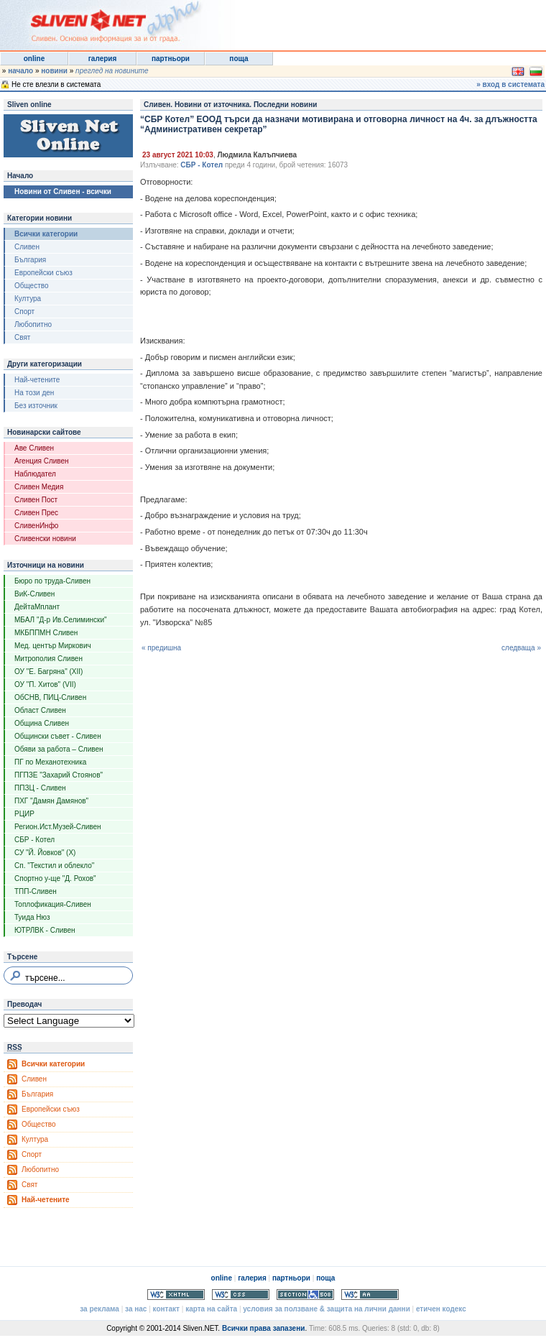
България (30, 260)
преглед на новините (112, 71)
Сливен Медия (38, 487)
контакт (166, 1309)
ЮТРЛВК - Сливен (44, 930)
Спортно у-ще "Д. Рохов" (55, 878)
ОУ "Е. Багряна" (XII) (48, 671)
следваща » (521, 648)
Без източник (35, 406)
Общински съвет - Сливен (57, 736)
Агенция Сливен (41, 461)
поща (238, 59)
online (34, 59)
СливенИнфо (36, 526)
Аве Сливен (34, 448)
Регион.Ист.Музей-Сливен (57, 827)
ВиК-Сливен (34, 594)
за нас (136, 1309)
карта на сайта (211, 1309)
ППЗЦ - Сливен (40, 788)
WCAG (370, 1294)
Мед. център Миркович (52, 646)
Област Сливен (40, 710)
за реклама (99, 1309)
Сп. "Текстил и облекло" (54, 865)
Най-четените (37, 380)
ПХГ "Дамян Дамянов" (51, 801)
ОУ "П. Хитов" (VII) (45, 684)
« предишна (161, 648)
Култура (27, 299)
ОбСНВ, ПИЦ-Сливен (50, 697)
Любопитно (33, 324)
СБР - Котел (34, 840)
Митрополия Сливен (48, 659)
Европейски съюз (43, 273)
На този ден (34, 393)
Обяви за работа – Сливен (58, 749)
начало (20, 71)
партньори (171, 59)
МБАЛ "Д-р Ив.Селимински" (60, 620)
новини (54, 71)
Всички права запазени (263, 1328)
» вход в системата (510, 84)
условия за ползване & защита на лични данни (326, 1309)
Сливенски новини (45, 539)
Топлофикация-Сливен (52, 904)
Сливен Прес (36, 513)
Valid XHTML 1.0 (176, 1294)
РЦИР (24, 814)
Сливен (27, 247)
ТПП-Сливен (35, 891)
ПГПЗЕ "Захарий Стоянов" (58, 775)
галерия (102, 59)
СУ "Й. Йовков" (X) (44, 853)
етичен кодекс (441, 1309)
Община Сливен (41, 723)
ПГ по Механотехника (50, 762)
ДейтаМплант (37, 607)
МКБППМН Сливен (46, 633)
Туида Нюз (32, 917)
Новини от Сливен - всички (62, 191)
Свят (22, 337)
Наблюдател (35, 474)
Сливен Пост (35, 500)
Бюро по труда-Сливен (52, 581)
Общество (31, 286)
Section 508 (305, 1294)
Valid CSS (240, 1294)
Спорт (24, 311)
